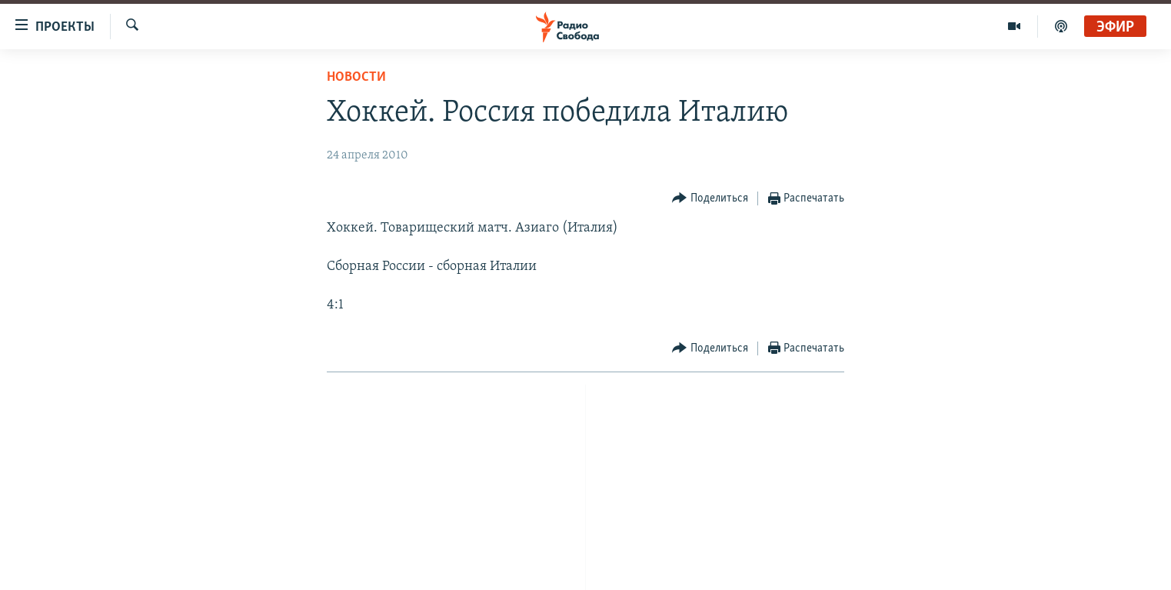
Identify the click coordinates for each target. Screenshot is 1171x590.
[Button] (710, 198)
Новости (356, 77)
